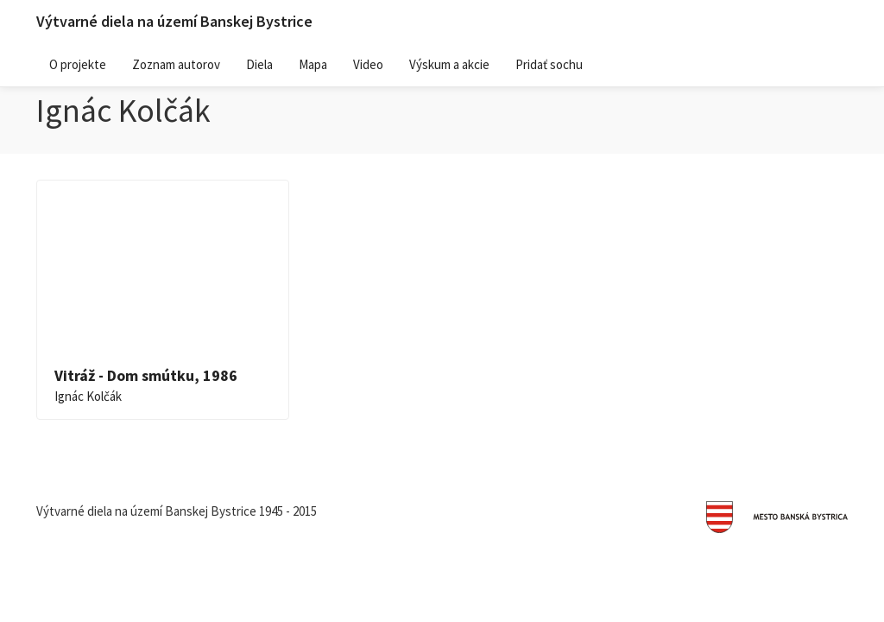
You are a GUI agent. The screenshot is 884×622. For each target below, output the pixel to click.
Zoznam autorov (176, 64)
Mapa (313, 64)
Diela (259, 64)
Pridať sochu (549, 64)
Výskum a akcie (449, 64)
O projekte (77, 64)
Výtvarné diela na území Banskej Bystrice (174, 21)
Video (368, 64)
